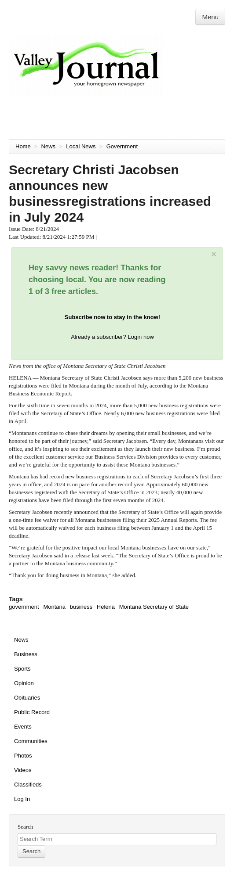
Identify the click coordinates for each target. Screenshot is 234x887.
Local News (81, 146)
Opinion (24, 683)
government (24, 606)
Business (25, 654)
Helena (106, 606)
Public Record (32, 712)
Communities (31, 741)
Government (122, 146)
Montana (54, 606)
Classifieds (28, 784)
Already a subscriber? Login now (112, 337)
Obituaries (27, 697)
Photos (23, 755)
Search (25, 826)
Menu (210, 17)
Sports (22, 668)
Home (23, 146)
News (49, 146)
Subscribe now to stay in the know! (112, 317)
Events (23, 726)
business (81, 606)
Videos (23, 770)
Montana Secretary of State (154, 606)
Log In (22, 799)
